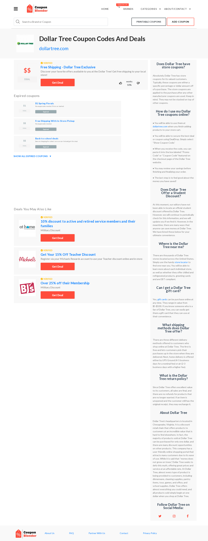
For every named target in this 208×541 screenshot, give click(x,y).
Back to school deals (46, 138)
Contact (124, 533)
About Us (49, 533)
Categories (151, 9)
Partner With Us (97, 533)
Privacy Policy (150, 533)
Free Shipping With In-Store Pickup (55, 121)
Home (105, 8)
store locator (181, 262)
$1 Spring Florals (44, 103)
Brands (129, 8)
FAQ (71, 533)
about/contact (178, 9)
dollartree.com (53, 48)
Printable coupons (148, 21)
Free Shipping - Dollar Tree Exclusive (68, 67)
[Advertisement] (81, 181)
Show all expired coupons (32, 156)
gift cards (162, 299)
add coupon (180, 21)
